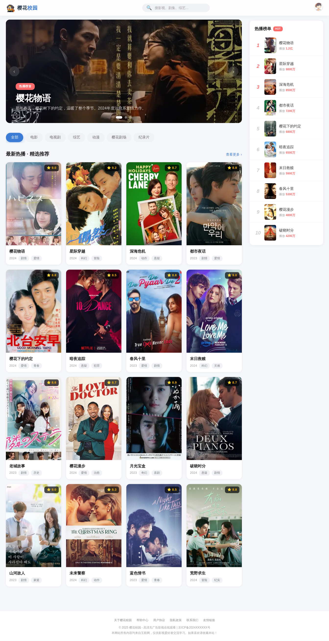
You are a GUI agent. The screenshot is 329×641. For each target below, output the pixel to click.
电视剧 (56, 138)
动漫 (99, 138)
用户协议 (159, 620)
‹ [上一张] (15, 71)
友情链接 (209, 620)
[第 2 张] (126, 117)
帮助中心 (142, 620)
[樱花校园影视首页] (22, 7)
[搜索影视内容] (178, 8)
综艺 (78, 138)
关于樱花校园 (123, 620)
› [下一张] (232, 71)
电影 (35, 138)
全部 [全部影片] (15, 138)
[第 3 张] (131, 117)
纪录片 (148, 138)
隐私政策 (176, 620)
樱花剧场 (122, 138)
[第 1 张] (119, 117)
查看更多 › (234, 155)
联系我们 (192, 620)
